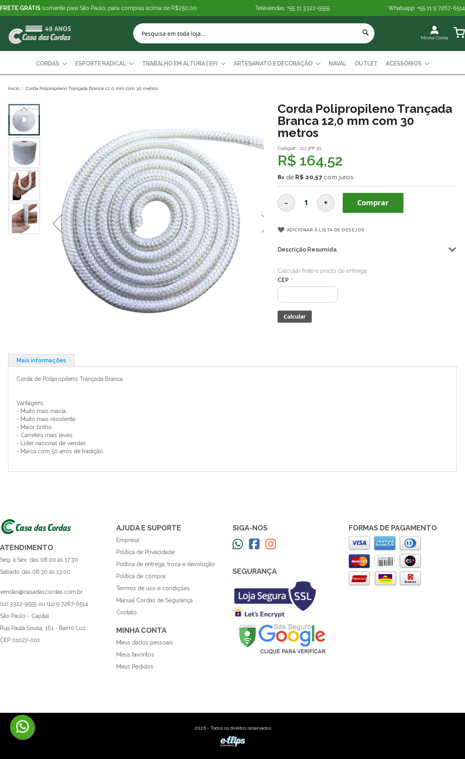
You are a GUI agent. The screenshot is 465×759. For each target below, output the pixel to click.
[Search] (365, 33)
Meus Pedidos (134, 666)
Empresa (127, 540)
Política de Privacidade (145, 552)
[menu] (232, 63)
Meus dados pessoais (144, 642)
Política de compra (140, 576)
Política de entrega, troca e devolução (165, 564)
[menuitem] (51, 63)
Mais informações (41, 360)
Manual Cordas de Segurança (154, 600)
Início (13, 88)
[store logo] (40, 33)
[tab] (41, 360)
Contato (126, 612)
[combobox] (253, 33)
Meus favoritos (135, 654)
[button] (57, 223)
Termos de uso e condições (153, 588)
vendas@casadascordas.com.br (41, 592)
